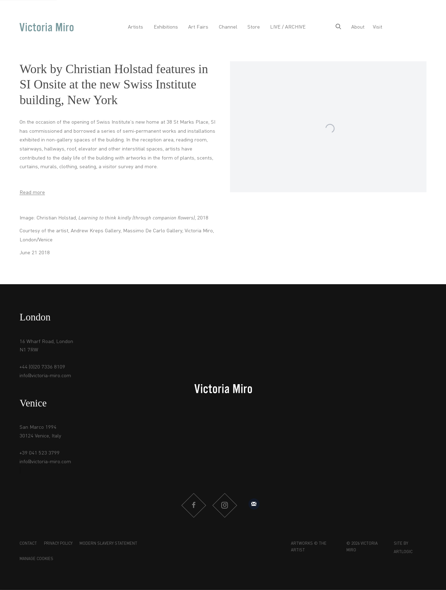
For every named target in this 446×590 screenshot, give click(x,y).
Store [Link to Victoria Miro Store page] (253, 27)
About (357, 27)
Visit (377, 27)
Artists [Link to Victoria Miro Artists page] (135, 27)
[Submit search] (338, 27)
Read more (32, 192)
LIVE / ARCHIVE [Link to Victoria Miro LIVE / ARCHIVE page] (288, 27)
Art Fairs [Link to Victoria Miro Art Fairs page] (198, 27)
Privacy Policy (58, 544)
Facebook (193, 505)
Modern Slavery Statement (108, 544)
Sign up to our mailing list (254, 504)
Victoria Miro (47, 27)
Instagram (224, 505)
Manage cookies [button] (36, 559)
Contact (28, 544)
